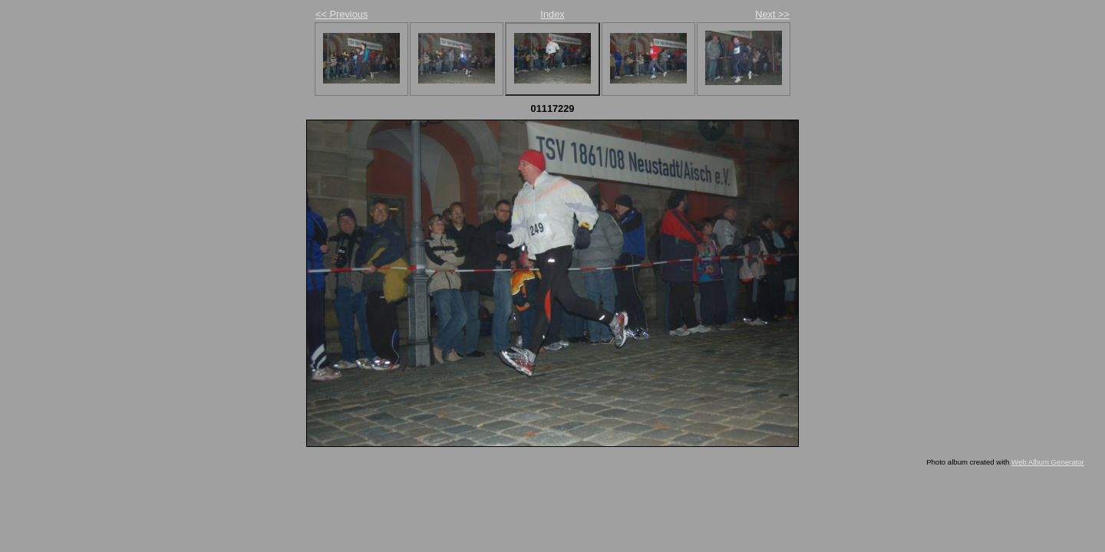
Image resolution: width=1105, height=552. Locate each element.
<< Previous (341, 14)
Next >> (772, 14)
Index (552, 14)
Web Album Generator (1047, 462)
